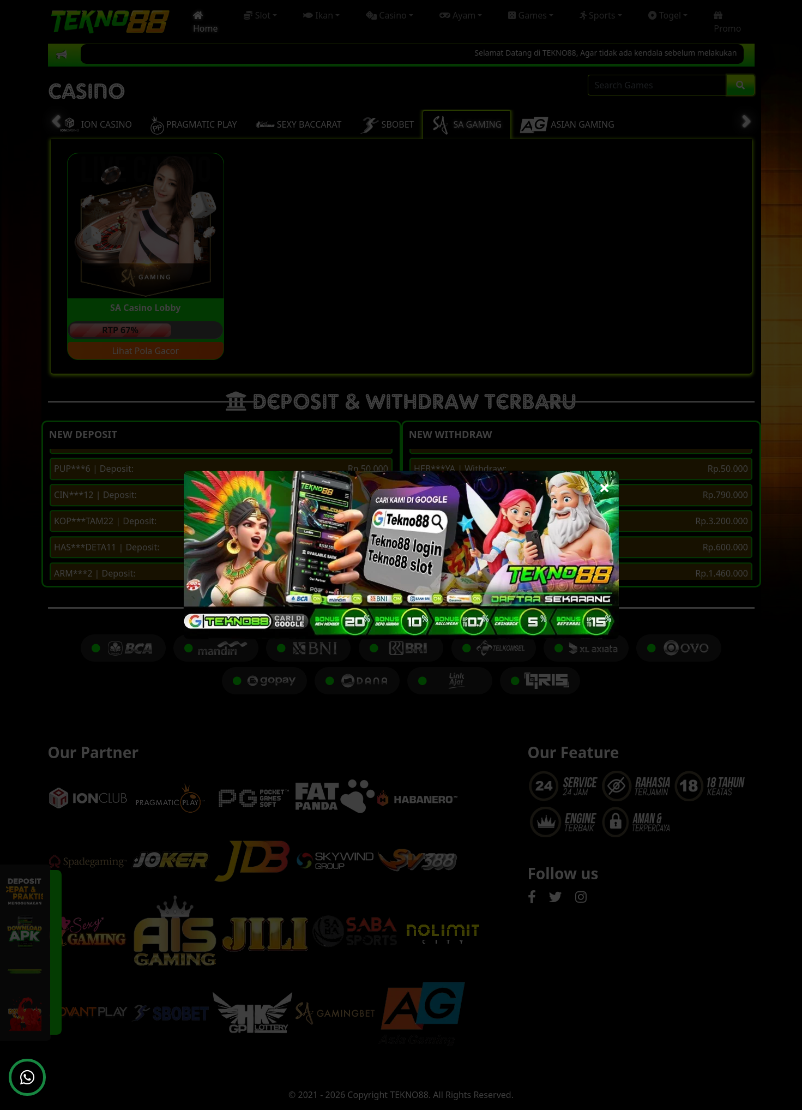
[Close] (604, 485)
